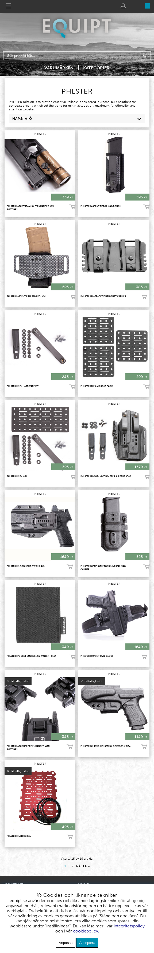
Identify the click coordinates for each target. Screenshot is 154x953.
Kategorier (96, 67)
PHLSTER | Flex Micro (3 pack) (96, 386)
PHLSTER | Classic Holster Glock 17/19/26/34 (105, 746)
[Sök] (77, 56)
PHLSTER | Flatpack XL (19, 836)
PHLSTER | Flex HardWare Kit (22, 386)
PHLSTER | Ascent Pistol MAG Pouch (100, 206)
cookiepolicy (85, 931)
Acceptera (87, 943)
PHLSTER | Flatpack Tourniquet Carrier (103, 296)
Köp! (144, 297)
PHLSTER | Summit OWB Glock (96, 656)
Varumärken (59, 67)
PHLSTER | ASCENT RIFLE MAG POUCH (26, 296)
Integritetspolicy (129, 925)
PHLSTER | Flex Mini (17, 476)
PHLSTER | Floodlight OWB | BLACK (26, 566)
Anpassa (66, 943)
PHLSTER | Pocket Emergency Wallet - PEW (31, 656)
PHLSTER (40, 134)
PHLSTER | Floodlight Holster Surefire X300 (105, 476)
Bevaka (70, 747)
